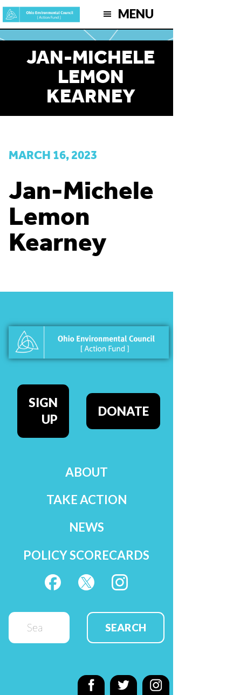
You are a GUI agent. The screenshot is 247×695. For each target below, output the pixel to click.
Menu (136, 13)
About (86, 472)
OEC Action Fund (41, 14)
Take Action (86, 499)
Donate (123, 411)
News (86, 527)
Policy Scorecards (86, 555)
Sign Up (43, 410)
